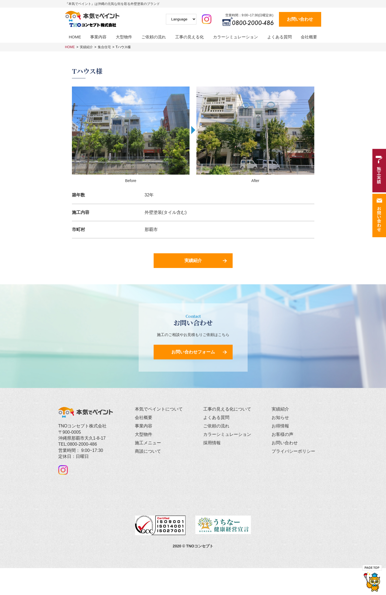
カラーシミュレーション (235, 37)
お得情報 (280, 426)
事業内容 (98, 37)
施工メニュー (148, 443)
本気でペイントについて (159, 409)
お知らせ (280, 417)
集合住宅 (104, 47)
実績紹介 (86, 47)
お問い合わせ (300, 19)
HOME (75, 37)
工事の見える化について (227, 409)
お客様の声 (282, 434)
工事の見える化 (189, 37)
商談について (148, 451)
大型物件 (124, 37)
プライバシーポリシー (293, 451)
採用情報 (212, 443)
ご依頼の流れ (153, 37)
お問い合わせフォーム (193, 352)
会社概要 (309, 37)
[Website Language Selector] (181, 19)
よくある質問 (279, 37)
